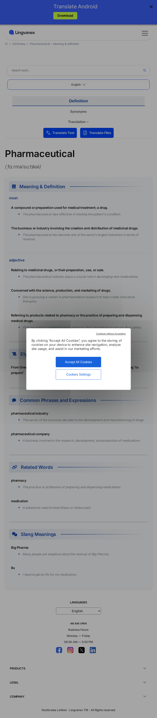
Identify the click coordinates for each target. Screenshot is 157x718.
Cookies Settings (78, 374)
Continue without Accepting (111, 333)
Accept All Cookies (78, 362)
